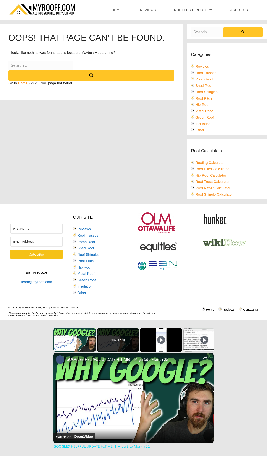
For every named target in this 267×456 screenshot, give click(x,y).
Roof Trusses (205, 73)
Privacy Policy (42, 307)
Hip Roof (202, 105)
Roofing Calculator (210, 163)
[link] (60, 359)
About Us (239, 10)
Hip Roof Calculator (210, 175)
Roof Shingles (206, 92)
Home (117, 10)
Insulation (203, 124)
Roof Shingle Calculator (214, 194)
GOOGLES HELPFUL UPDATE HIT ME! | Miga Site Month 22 (117, 359)
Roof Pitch (203, 98)
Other (199, 130)
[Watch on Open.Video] (74, 437)
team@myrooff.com (36, 282)
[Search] (91, 75)
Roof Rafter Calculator (212, 188)
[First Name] (36, 228)
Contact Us (251, 309)
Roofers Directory (193, 10)
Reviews (148, 10)
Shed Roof (203, 86)
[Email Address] (36, 241)
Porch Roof (204, 79)
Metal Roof (204, 111)
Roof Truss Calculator (212, 182)
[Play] (161, 340)
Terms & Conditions (59, 307)
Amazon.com (32, 315)
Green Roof (204, 117)
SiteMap (74, 307)
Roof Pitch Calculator (212, 169)
